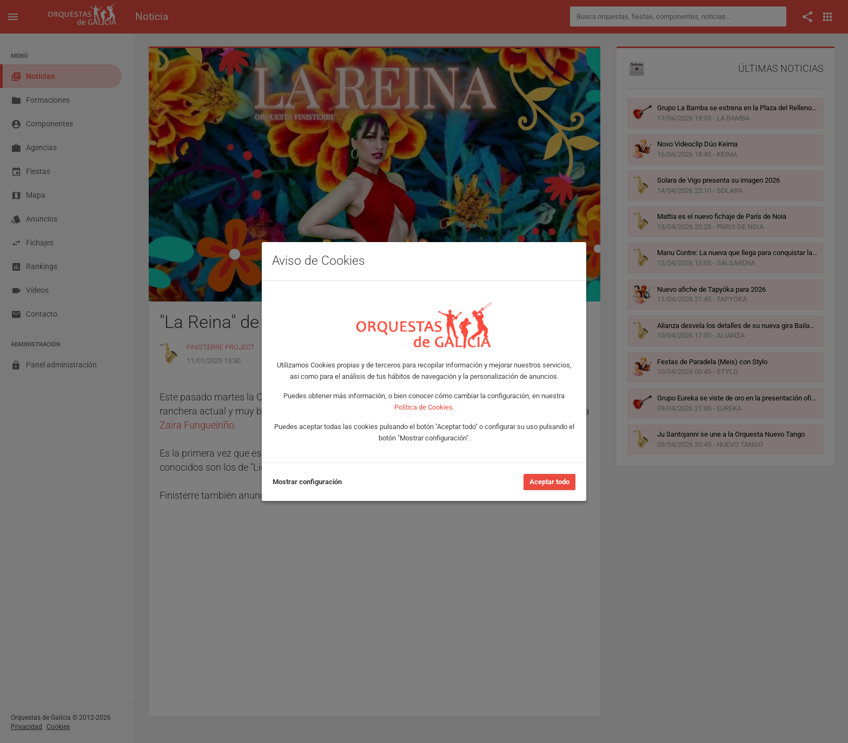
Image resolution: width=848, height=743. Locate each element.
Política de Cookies (423, 407)
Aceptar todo (549, 482)
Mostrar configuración (307, 482)
